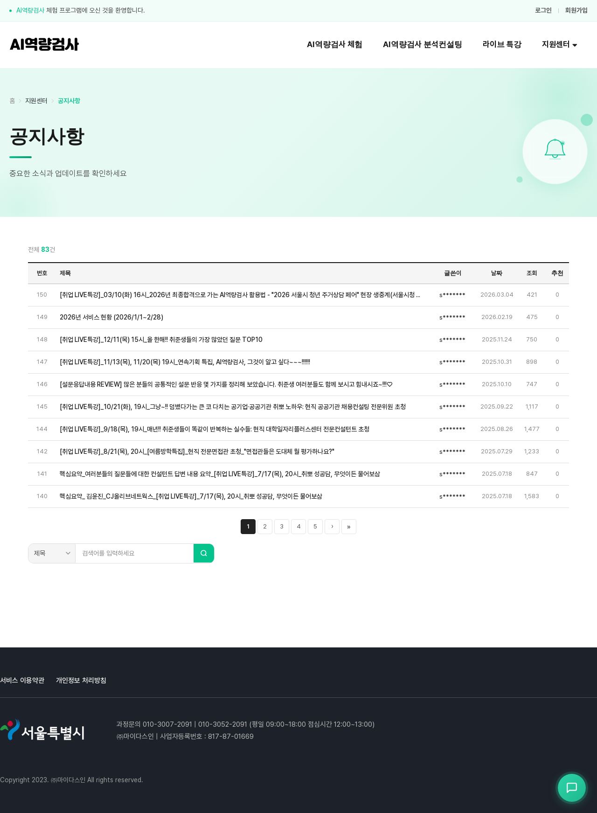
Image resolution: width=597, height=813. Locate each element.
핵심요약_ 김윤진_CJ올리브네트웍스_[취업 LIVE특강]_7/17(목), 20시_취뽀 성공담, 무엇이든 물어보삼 (191, 496)
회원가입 (576, 10)
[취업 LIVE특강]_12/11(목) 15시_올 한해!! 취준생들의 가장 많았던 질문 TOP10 (161, 339)
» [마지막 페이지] (349, 526)
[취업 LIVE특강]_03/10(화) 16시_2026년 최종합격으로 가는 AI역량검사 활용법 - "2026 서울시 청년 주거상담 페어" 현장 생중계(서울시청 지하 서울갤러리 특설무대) (242, 295)
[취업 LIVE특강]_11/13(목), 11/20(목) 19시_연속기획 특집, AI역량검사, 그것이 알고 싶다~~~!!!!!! (185, 362)
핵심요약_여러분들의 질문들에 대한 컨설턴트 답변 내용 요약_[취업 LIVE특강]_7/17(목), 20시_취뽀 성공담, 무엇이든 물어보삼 (220, 474)
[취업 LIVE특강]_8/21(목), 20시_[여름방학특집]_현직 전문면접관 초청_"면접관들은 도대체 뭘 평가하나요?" (197, 451)
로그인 (543, 10)
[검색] (204, 553)
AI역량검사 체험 (334, 44)
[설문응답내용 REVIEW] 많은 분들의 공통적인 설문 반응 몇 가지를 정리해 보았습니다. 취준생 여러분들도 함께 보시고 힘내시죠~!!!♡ (226, 384)
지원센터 (559, 44)
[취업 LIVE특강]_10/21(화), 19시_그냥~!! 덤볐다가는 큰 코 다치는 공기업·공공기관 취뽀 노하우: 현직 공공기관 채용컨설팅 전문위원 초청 (233, 406)
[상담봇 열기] (572, 788)
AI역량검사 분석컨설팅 (422, 44)
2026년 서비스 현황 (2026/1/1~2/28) (111, 317)
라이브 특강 (502, 44)
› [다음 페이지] (332, 526)
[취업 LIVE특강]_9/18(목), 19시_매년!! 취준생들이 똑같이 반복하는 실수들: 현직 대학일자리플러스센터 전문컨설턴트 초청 (214, 429)
